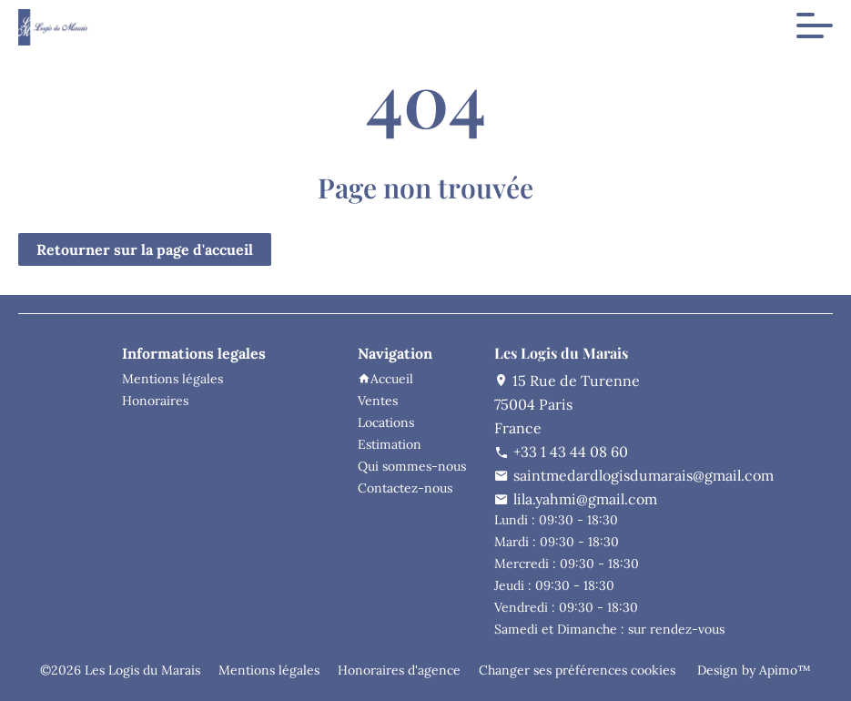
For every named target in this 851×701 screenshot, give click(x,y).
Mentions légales (268, 670)
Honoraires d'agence (399, 670)
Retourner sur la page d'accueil (144, 249)
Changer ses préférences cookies (577, 670)
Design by (752, 670)
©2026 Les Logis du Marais (120, 670)
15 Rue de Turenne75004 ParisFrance (567, 404)
